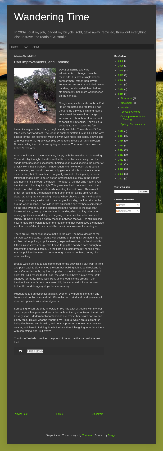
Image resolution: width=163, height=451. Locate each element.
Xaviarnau (87, 435)
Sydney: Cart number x (132, 124)
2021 (121, 84)
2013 (121, 154)
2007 (121, 178)
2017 (121, 136)
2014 (121, 150)
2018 (121, 131)
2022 (121, 79)
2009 (121, 174)
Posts (120, 205)
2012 (121, 159)
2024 (121, 70)
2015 (121, 145)
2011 (121, 164)
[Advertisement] (59, 386)
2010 (121, 169)
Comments (123, 211)
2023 (121, 75)
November (127, 102)
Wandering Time (51, 17)
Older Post (97, 414)
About (36, 46)
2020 (121, 89)
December (127, 98)
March (124, 107)
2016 (121, 140)
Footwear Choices (130, 111)
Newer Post (21, 414)
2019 (121, 94)
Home (14, 46)
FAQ (25, 46)
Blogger (112, 435)
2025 (121, 65)
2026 (121, 61)
